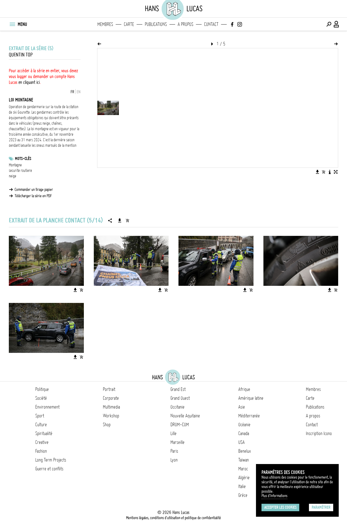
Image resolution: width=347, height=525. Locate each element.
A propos (185, 24)
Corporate (111, 398)
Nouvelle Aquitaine (185, 416)
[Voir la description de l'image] (329, 171)
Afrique (244, 389)
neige (12, 176)
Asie (241, 407)
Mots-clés (23, 158)
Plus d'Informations (274, 495)
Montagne (15, 164)
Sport (39, 416)
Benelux (244, 451)
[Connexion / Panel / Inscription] (336, 24)
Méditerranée (249, 416)
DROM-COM (179, 424)
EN (79, 91)
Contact (211, 24)
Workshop (111, 416)
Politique (42, 389)
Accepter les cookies (280, 507)
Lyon (174, 460)
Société (41, 398)
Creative (42, 442)
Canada (243, 433)
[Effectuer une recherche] (329, 24)
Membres (105, 24)
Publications (156, 24)
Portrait (109, 389)
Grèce (242, 495)
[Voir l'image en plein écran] (335, 171)
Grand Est (178, 389)
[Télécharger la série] (119, 220)
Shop (107, 424)
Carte (129, 24)
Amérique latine (250, 398)
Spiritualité (43, 433)
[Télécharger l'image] (317, 171)
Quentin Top (21, 55)
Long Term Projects (50, 460)
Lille (173, 433)
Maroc (243, 468)
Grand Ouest (180, 398)
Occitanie (177, 407)
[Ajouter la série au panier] (127, 220)
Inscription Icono (319, 433)
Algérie (244, 477)
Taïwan (243, 460)
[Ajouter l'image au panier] (323, 171)
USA (241, 442)
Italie (242, 486)
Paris (174, 451)
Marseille (177, 442)
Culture (41, 424)
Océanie (244, 424)
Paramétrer (321, 507)
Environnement (47, 407)
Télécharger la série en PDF (33, 195)
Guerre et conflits (49, 468)
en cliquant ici (29, 82)
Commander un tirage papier (34, 189)
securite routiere (20, 170)
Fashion (41, 451)
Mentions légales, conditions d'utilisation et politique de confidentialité (173, 517)
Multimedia (111, 407)
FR (72, 91)
